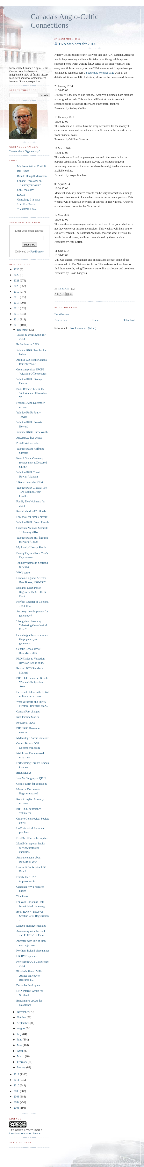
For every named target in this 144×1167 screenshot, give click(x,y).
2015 (17, 313)
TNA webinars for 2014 (77, 44)
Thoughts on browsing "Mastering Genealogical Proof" (31, 625)
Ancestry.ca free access (29, 437)
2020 (17, 286)
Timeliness (22, 896)
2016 (17, 308)
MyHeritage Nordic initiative (32, 738)
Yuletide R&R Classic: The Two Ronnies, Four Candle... (31, 492)
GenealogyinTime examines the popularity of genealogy (31, 639)
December (23, 329)
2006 (17, 1107)
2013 (17, 324)
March (21, 1056)
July (19, 1034)
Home (95, 320)
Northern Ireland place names (32, 950)
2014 (17, 319)
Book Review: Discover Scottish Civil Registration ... (32, 916)
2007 (17, 1102)
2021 (17, 280)
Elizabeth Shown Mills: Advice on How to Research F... (29, 975)
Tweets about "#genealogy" (24, 151)
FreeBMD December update (32, 838)
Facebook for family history (31, 516)
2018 (17, 297)
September (23, 1023)
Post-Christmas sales (28, 443)
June (20, 1039)
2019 (17, 291)
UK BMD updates (26, 956)
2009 (17, 1091)
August (21, 1028)
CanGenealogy (25, 189)
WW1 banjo (23, 572)
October (22, 1017)
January (21, 1067)
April (20, 1050)
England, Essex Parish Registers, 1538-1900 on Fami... (31, 592)
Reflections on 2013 (27, 344)
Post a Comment (61, 314)
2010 (17, 1085)
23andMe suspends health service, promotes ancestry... (30, 847)
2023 (17, 269)
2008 (17, 1096)
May (20, 1045)
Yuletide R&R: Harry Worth (32, 432)
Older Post (129, 320)
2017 (17, 302)
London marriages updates (31, 925)
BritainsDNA (23, 772)
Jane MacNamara (27, 204)
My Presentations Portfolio (32, 166)
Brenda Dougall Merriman (32, 176)
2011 (17, 1079)
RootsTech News (25, 722)
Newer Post (60, 320)
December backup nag (28, 985)
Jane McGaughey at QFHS (31, 778)
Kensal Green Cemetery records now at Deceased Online (31, 462)
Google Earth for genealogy (31, 783)
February (22, 1061)
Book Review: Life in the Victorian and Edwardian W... (31, 393)
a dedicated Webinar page (100, 72)
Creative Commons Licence (24, 1133)
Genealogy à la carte (28, 199)
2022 (17, 274)
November (23, 1011)
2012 (17, 1074)
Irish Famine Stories (27, 716)
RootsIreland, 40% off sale (31, 511)
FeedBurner (37, 251)
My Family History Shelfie (31, 547)
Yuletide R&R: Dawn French (32, 522)
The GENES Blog (27, 209)
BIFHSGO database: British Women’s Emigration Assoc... (31, 682)
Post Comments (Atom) (83, 328)
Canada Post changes (28, 711)
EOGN (21, 194)
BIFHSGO (23, 171)
